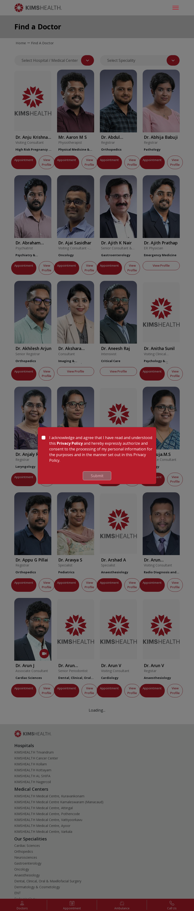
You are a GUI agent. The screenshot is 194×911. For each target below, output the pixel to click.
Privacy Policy (70, 443)
